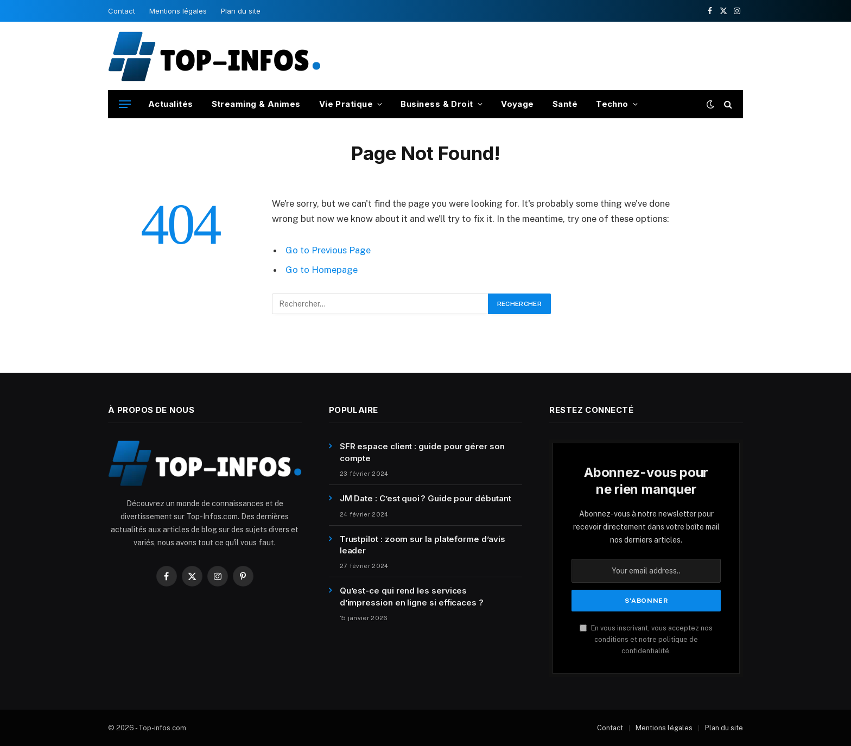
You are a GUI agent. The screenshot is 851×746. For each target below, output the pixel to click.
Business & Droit (437, 104)
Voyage (517, 104)
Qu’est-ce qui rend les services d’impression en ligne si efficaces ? (412, 596)
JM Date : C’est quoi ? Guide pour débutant (425, 498)
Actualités (170, 104)
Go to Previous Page (328, 250)
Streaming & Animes (256, 104)
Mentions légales (178, 11)
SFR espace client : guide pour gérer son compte (422, 452)
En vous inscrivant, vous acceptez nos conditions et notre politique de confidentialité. (646, 639)
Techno (612, 104)
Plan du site (241, 11)
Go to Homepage (321, 269)
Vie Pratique (346, 104)
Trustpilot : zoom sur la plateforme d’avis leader (422, 545)
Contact (121, 11)
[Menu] (125, 104)
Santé (564, 104)
